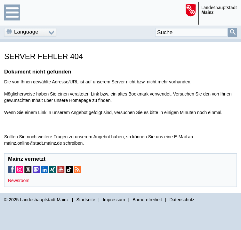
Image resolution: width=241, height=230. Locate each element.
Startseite (85, 199)
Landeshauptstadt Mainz (44, 199)
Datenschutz (182, 199)
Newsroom (18, 180)
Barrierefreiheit (147, 199)
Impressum (114, 199)
